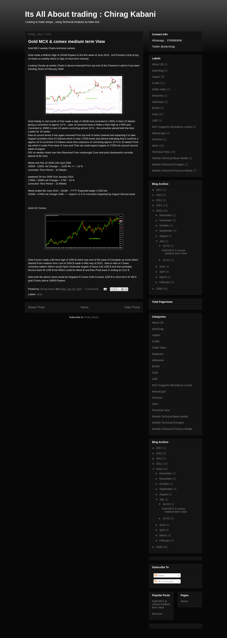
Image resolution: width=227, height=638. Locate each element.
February (165, 282)
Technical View (161, 151)
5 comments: (92, 289)
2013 (159, 195)
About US (157, 64)
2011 (159, 205)
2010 (159, 210)
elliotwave (158, 101)
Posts (159, 575)
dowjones (157, 95)
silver (155, 145)
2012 (159, 200)
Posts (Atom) (91, 317)
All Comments (164, 581)
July (162, 241)
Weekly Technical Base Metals (170, 158)
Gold (39, 294)
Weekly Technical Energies (168, 164)
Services (157, 139)
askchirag (157, 70)
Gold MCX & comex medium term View (66, 41)
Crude (155, 83)
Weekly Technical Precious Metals (172, 170)
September (166, 230)
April (162, 271)
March (163, 277)
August (163, 236)
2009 (159, 288)
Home (85, 307)
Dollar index (159, 89)
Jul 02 (166, 245)
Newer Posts (36, 307)
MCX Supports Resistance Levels (172, 126)
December (165, 215)
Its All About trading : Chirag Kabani (90, 14)
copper (156, 76)
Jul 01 (166, 260)
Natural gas (159, 133)
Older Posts (132, 307)
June (162, 266)
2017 (159, 189)
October (164, 225)
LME (155, 120)
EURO (156, 108)
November (165, 220)
